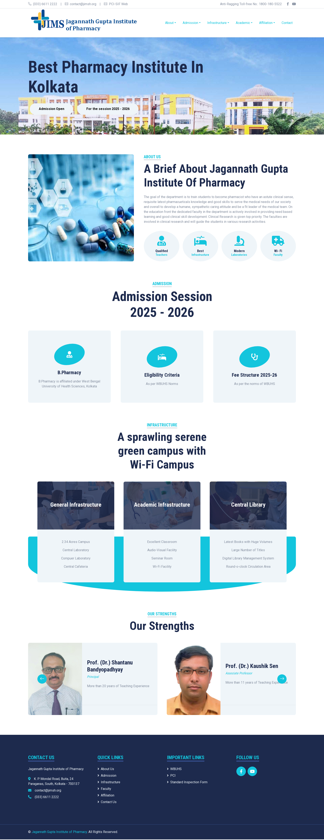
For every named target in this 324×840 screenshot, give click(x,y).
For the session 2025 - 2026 (111, 109)
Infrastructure (217, 23)
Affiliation (266, 23)
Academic (243, 23)
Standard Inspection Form (187, 783)
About (169, 23)
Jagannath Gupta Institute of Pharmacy (59, 832)
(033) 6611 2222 (42, 4)
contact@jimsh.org (80, 4)
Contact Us (107, 803)
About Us (106, 770)
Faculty (104, 789)
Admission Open (52, 109)
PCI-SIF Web (116, 4)
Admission (190, 23)
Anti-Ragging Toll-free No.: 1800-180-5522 (251, 4)
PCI (171, 776)
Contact (287, 23)
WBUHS (174, 770)
